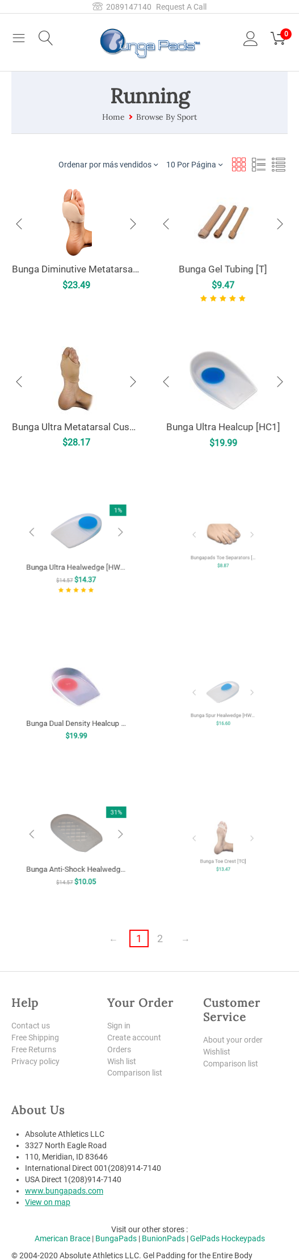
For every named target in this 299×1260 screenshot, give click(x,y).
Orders (119, 1049)
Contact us (30, 1025)
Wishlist (216, 1051)
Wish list (121, 1061)
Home (113, 117)
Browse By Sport (166, 117)
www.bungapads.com (64, 1190)
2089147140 (121, 6)
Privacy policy (35, 1061)
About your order (233, 1039)
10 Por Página (194, 164)
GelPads (205, 1238)
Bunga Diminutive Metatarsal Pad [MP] (76, 268)
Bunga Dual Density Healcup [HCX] (76, 709)
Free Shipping (35, 1037)
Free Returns (33, 1049)
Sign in (118, 1025)
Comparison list (134, 1072)
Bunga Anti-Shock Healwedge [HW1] (76, 854)
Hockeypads (243, 1238)
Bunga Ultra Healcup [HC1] (223, 424)
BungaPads (116, 1238)
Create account (134, 1037)
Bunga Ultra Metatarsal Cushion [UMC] (76, 426)
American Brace (62, 1238)
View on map (47, 1202)
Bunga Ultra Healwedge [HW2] (76, 556)
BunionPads (163, 1238)
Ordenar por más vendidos (108, 164)
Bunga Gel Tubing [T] (223, 267)
